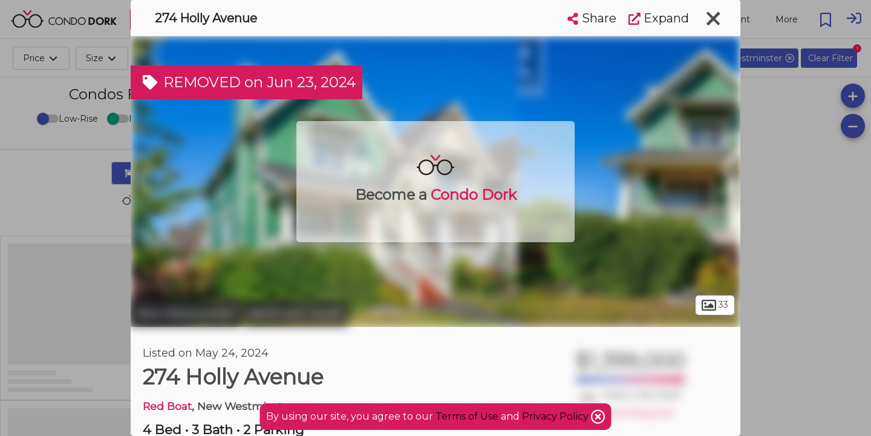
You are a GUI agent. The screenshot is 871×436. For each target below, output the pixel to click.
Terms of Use (467, 416)
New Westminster (186, 313)
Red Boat (167, 406)
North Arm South (296, 313)
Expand (658, 18)
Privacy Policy (556, 416)
